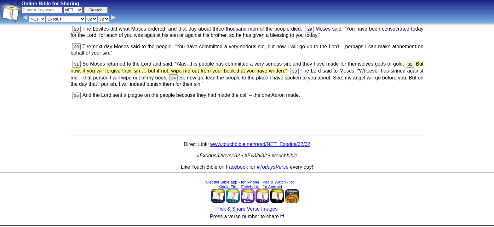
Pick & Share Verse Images (247, 209)
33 (294, 71)
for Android (272, 186)
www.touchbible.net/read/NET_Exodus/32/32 (260, 144)
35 (76, 95)
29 (309, 29)
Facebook (237, 167)
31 (76, 64)
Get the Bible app (221, 182)
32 (410, 64)
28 (76, 29)
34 (173, 78)
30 (76, 46)
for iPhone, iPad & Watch (263, 182)
